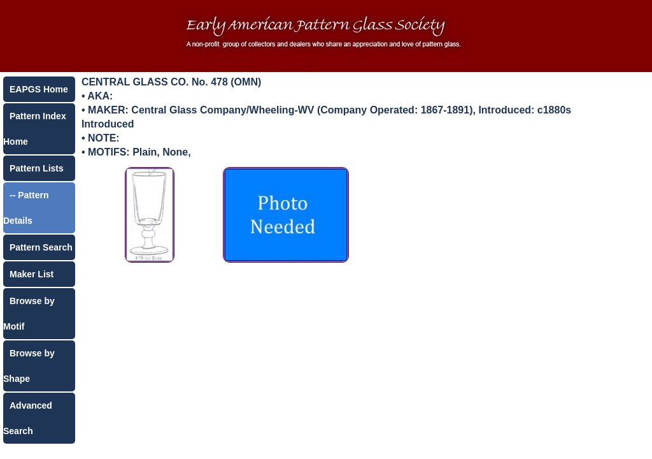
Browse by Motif (29, 314)
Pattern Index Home (34, 129)
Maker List (31, 274)
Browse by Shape (29, 366)
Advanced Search (27, 418)
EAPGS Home (39, 89)
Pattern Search (41, 247)
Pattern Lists (37, 168)
